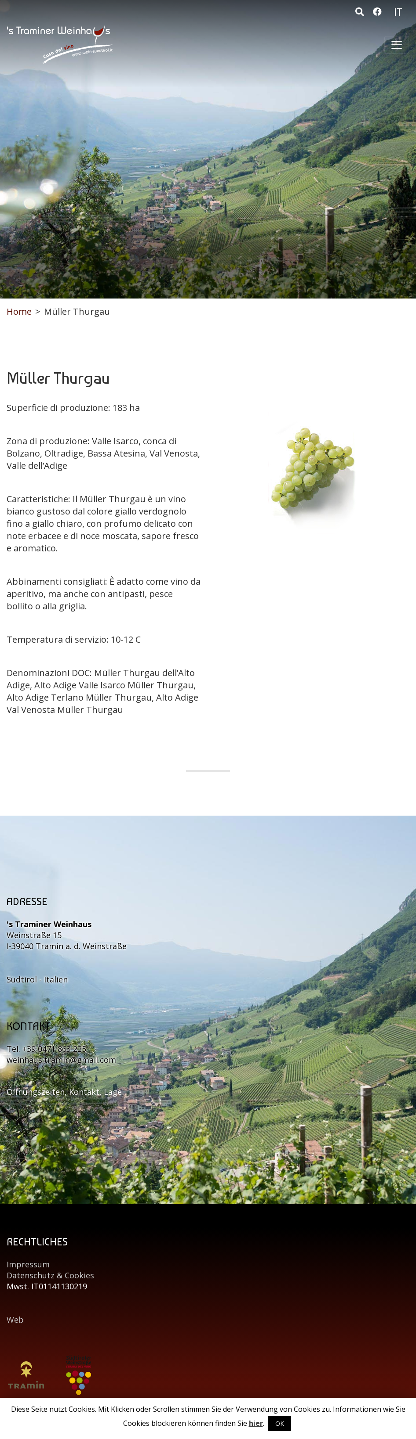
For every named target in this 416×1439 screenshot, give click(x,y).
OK (279, 1423)
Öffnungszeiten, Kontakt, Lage (64, 1091)
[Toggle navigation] (396, 45)
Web (15, 1319)
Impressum (28, 1264)
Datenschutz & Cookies (50, 1275)
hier (256, 1423)
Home (19, 311)
